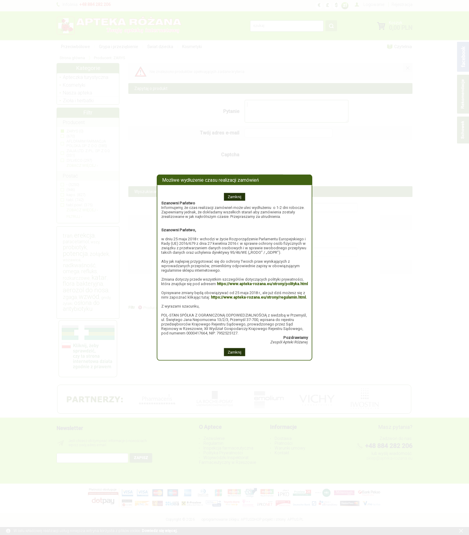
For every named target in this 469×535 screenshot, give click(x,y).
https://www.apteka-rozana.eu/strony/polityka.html (262, 284)
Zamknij (234, 197)
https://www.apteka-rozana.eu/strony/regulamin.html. (259, 297)
